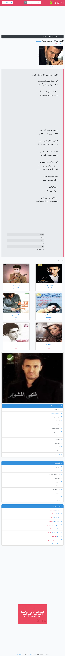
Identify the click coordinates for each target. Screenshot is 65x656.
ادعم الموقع (33, 654)
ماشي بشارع (58, 432)
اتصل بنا (23, 654)
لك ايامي (59, 446)
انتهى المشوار (60, 43)
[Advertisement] (32, 21)
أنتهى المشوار (57, 409)
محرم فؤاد (52, 528)
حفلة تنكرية (58, 540)
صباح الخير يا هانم (57, 485)
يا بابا (59, 536)
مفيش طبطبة (57, 525)
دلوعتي (59, 467)
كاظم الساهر (39, 41)
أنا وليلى (59, 482)
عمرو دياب (54, 536)
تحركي (59, 450)
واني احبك (58, 443)
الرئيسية (60, 36)
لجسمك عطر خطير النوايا (55, 474)
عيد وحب (58, 497)
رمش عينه (58, 528)
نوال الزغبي (52, 510)
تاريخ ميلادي (58, 500)
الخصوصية (18, 654)
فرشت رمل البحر (57, 489)
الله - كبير (58, 510)
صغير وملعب (58, 439)
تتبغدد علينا (58, 420)
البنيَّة (59, 424)
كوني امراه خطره (57, 470)
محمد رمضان (50, 525)
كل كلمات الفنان (58, 454)
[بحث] (25, 2)
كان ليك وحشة (57, 517)
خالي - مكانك (57, 521)
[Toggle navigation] (62, 2)
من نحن (27, 654)
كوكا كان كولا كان (56, 543)
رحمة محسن (51, 540)
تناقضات (59, 493)
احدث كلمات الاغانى (57, 506)
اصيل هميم (50, 521)
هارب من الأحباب (57, 428)
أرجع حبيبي (58, 435)
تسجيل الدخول (7, 2)
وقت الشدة (58, 513)
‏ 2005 (55, 43)
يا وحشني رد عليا (56, 532)
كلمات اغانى (54, 36)
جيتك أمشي (58, 417)
